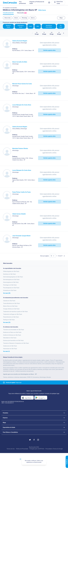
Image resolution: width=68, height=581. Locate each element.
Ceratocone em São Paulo (10, 346)
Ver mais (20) (6, 293)
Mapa (61, 18)
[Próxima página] (64, 256)
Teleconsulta (21, 13)
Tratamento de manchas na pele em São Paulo (15, 311)
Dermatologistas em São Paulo (11, 279)
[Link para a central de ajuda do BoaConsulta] (49, 3)
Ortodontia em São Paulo (9, 290)
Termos (55, 448)
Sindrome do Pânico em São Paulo (12, 332)
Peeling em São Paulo (9, 319)
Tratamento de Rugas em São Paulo (12, 314)
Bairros (33, 18)
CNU (37, 26)
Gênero (16, 18)
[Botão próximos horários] (63, 33)
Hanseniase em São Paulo (10, 348)
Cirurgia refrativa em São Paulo (11, 309)
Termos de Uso (11, 448)
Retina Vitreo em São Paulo (10, 306)
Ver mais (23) (6, 322)
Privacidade (48, 448)
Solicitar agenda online (49, 50)
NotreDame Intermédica (49, 26)
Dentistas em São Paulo (9, 274)
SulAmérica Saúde (21, 26)
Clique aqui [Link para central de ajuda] (14, 382)
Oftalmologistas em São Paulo (11, 271)
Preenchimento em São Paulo (11, 317)
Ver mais (60, 26)
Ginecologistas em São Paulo (11, 282)
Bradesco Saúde (8, 26)
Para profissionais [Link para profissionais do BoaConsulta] (22, 2)
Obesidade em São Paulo (9, 337)
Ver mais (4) (6, 351)
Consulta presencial (8, 13)
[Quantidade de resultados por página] (52, 255)
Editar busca (42, 10)
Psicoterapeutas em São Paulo (11, 287)
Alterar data (7, 18)
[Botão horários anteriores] (32, 33)
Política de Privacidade (22, 448)
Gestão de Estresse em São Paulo (12, 335)
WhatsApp (24, 18)
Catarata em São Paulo (9, 300)
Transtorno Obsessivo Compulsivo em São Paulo (16, 343)
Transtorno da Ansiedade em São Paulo (13, 329)
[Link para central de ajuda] (4, 382)
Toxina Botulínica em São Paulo (11, 303)
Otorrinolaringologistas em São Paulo (13, 277)
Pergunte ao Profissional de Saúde (36, 2)
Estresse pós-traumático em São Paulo (13, 340)
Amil (30, 26)
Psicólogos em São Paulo (10, 285)
